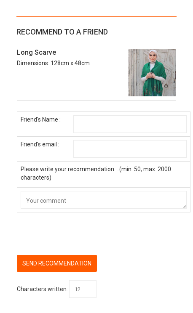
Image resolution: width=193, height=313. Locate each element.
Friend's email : (40, 144)
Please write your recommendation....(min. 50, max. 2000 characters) (96, 173)
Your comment (104, 200)
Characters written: (42, 289)
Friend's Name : (41, 119)
